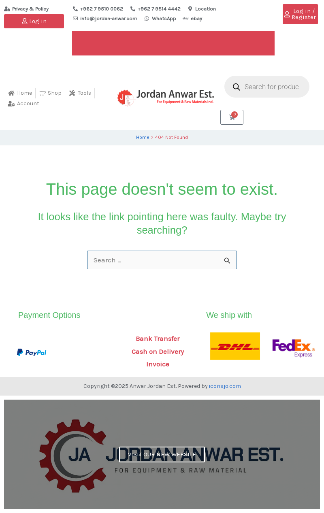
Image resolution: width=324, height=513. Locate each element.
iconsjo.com (225, 386)
